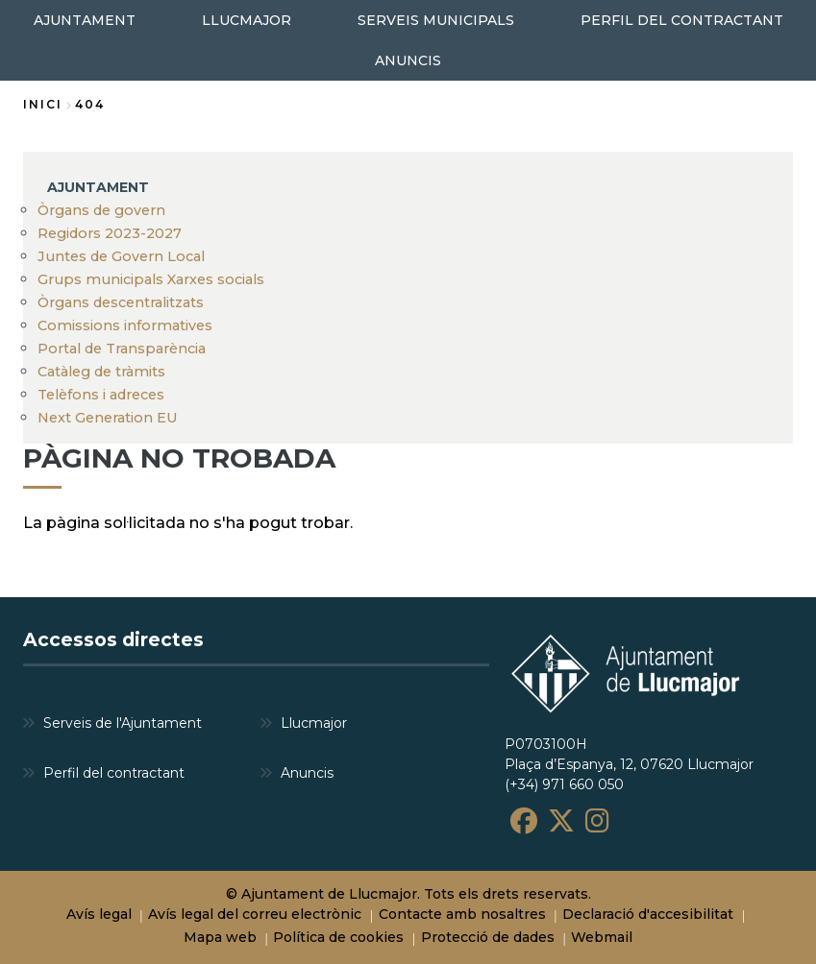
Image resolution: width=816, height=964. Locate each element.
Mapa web (220, 937)
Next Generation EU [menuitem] (107, 417)
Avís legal (99, 914)
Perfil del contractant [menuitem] (114, 773)
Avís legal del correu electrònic (254, 914)
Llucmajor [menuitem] (314, 723)
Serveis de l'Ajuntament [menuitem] (122, 723)
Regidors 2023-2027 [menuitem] (109, 233)
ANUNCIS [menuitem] (408, 60)
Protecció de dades (488, 937)
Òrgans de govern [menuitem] (101, 210)
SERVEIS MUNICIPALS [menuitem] (436, 20)
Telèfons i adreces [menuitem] (100, 394)
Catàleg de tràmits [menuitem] (101, 371)
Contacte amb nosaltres (462, 914)
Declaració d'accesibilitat (647, 914)
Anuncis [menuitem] (307, 773)
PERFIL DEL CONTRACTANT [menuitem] (682, 20)
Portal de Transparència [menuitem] (121, 348)
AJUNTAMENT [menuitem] (85, 20)
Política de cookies (338, 937)
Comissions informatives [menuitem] (124, 325)
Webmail (601, 937)
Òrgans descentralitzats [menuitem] (120, 302)
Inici (42, 104)
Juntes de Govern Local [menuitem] (121, 256)
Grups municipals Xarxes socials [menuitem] (150, 279)
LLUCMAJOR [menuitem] (246, 20)
